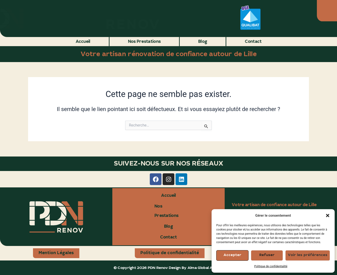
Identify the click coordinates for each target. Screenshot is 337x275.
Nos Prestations (144, 41)
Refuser (267, 255)
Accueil (83, 41)
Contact (253, 41)
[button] (327, 215)
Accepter (232, 255)
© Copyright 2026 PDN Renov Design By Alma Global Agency (169, 268)
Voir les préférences (307, 255)
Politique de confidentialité (270, 266)
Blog (202, 41)
